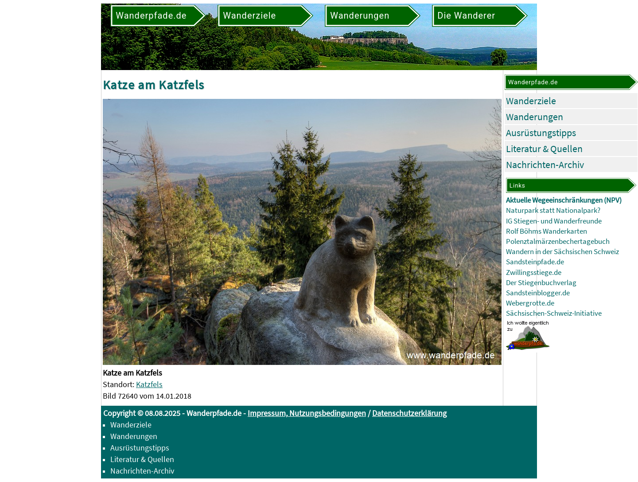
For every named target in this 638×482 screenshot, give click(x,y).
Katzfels (149, 384)
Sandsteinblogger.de (538, 293)
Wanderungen (534, 116)
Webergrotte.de (530, 303)
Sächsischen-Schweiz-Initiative (554, 313)
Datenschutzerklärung (409, 413)
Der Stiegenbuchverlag (541, 282)
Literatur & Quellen (544, 148)
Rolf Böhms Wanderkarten (546, 231)
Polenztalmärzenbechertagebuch (558, 241)
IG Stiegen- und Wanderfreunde (554, 221)
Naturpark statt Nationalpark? (553, 210)
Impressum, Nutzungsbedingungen (307, 413)
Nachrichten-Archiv (545, 164)
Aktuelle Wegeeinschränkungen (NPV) (564, 200)
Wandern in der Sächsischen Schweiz (562, 251)
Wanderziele (531, 100)
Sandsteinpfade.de (535, 261)
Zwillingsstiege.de (533, 272)
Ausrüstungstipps (541, 132)
